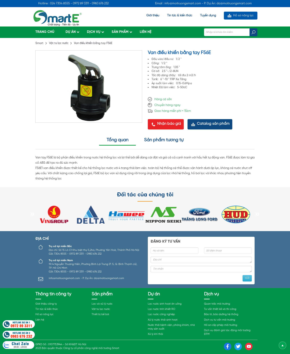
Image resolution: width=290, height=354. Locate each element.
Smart (39, 43)
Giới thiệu (152, 15)
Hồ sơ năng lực (243, 15)
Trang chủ (44, 32)
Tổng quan (117, 140)
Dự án (71, 32)
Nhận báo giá (169, 124)
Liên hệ (146, 32)
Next (257, 214)
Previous (32, 214)
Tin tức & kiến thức (179, 15)
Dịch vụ (93, 32)
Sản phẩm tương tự (163, 140)
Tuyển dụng (208, 15)
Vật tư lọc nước (58, 43)
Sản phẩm (120, 32)
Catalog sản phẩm (213, 124)
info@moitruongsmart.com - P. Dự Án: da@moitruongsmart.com (86, 278)
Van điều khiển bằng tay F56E (93, 43)
